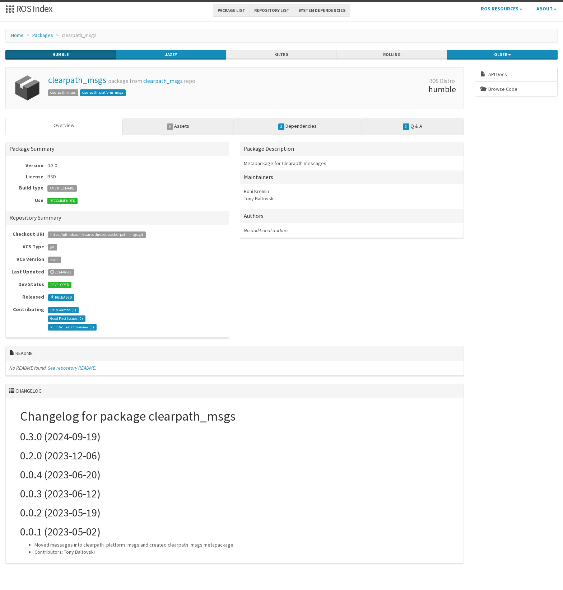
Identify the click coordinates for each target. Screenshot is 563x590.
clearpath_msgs (77, 79)
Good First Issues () (66, 318)
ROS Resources (501, 8)
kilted (281, 54)
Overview (63, 125)
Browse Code (498, 89)
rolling (392, 54)
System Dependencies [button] (321, 10)
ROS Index (28, 8)
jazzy (171, 54)
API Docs (493, 74)
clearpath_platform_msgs (103, 92)
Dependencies (297, 126)
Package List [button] (231, 10)
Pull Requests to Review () (72, 327)
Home (17, 35)
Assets (178, 126)
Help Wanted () (63, 310)
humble (60, 54)
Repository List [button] (271, 10)
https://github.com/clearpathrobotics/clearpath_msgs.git (96, 234)
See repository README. (72, 368)
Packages (42, 35)
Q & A (412, 126)
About (546, 8)
